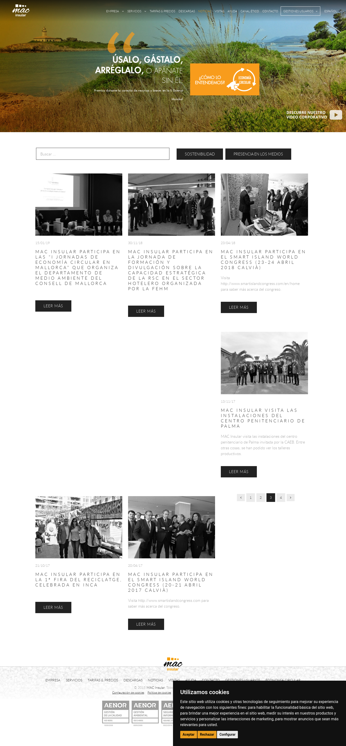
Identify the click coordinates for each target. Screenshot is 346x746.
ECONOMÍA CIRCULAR (283, 680)
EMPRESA (115, 11)
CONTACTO (270, 11)
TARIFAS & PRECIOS (162, 11)
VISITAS (219, 11)
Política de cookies (159, 692)
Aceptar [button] (189, 734)
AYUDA (232, 11)
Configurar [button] (227, 734)
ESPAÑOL (333, 11)
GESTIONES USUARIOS (300, 11)
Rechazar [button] (207, 734)
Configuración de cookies (128, 692)
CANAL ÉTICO (250, 11)
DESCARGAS (187, 11)
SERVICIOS (136, 11)
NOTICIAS (204, 11)
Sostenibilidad (200, 154)
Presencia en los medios (258, 154)
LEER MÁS (53, 607)
